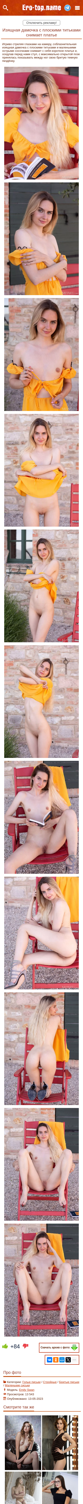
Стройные (50, 1382)
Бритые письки (69, 1382)
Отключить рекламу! (41, 23)
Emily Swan (26, 1389)
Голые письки (31, 1382)
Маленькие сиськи (17, 1385)
